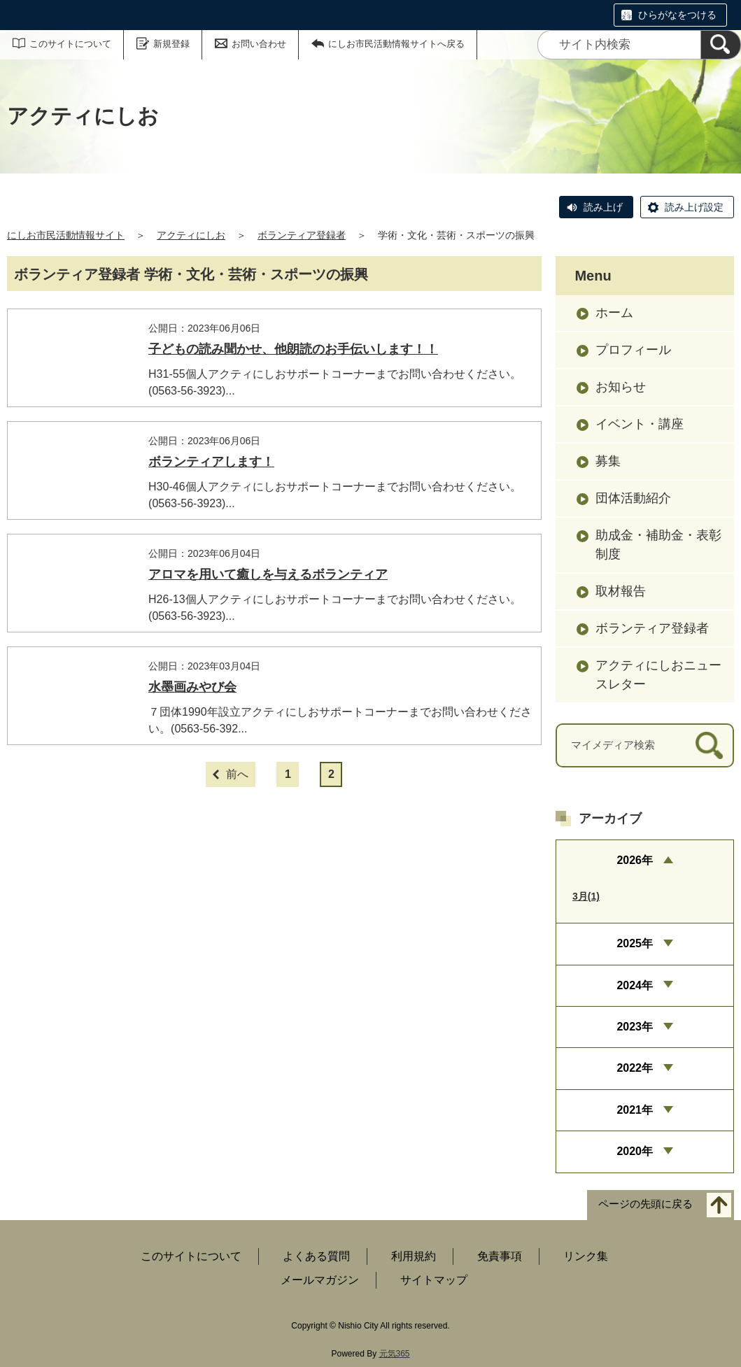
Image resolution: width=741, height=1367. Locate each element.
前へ (237, 843)
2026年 (634, 860)
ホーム (614, 313)
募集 (608, 461)
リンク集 (585, 1256)
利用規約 (413, 1256)
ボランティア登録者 (301, 235)
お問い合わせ (259, 43)
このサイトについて (70, 43)
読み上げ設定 (694, 207)
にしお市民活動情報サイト (66, 235)
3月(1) (586, 896)
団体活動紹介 (633, 498)
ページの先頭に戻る (645, 1204)
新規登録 (171, 43)
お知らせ (620, 387)
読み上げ (603, 207)
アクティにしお (191, 235)
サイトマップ (433, 1280)
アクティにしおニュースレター (658, 674)
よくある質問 (316, 1256)
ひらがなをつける (677, 14)
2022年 (634, 1068)
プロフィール (633, 350)
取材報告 (620, 591)
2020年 (634, 1151)
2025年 (634, 943)
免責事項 (499, 1256)
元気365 (394, 1354)
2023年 (634, 1027)
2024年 (634, 985)
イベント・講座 (639, 424)
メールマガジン (320, 1280)
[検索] (720, 44)
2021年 (634, 1110)
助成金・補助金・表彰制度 (658, 544)
